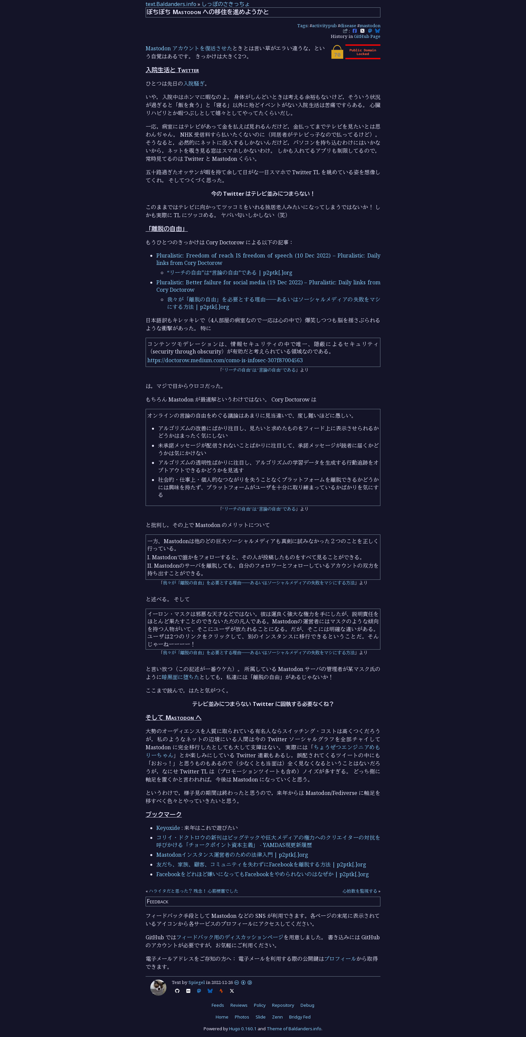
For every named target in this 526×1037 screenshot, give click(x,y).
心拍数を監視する (360, 891)
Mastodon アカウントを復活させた (189, 48)
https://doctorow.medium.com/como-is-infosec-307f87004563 (225, 360)
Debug (307, 1005)
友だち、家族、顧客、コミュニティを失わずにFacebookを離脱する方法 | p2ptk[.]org (261, 864)
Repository (283, 1005)
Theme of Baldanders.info (294, 1029)
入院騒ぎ (194, 83)
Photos (242, 1017)
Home (222, 1017)
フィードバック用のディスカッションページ (229, 937)
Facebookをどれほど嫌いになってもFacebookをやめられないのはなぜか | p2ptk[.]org (262, 874)
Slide (261, 1017)
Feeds (218, 1005)
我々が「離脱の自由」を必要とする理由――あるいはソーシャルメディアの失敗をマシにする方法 (259, 583)
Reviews (239, 1005)
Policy (260, 1005)
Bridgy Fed (300, 1017)
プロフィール (340, 958)
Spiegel (197, 982)
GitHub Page (367, 36)
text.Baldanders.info (171, 4)
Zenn (277, 1017)
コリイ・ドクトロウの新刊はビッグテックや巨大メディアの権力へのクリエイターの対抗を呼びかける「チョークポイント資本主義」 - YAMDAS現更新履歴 (268, 841)
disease (348, 25)
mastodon (370, 25)
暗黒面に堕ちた (180, 677)
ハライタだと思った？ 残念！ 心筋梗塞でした (193, 891)
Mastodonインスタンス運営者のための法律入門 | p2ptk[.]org (232, 854)
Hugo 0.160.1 (243, 1029)
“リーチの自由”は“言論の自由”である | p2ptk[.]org (230, 272)
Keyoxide (168, 828)
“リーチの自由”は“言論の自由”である (259, 370)
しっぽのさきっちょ (226, 4)
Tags (302, 25)
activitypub (324, 25)
